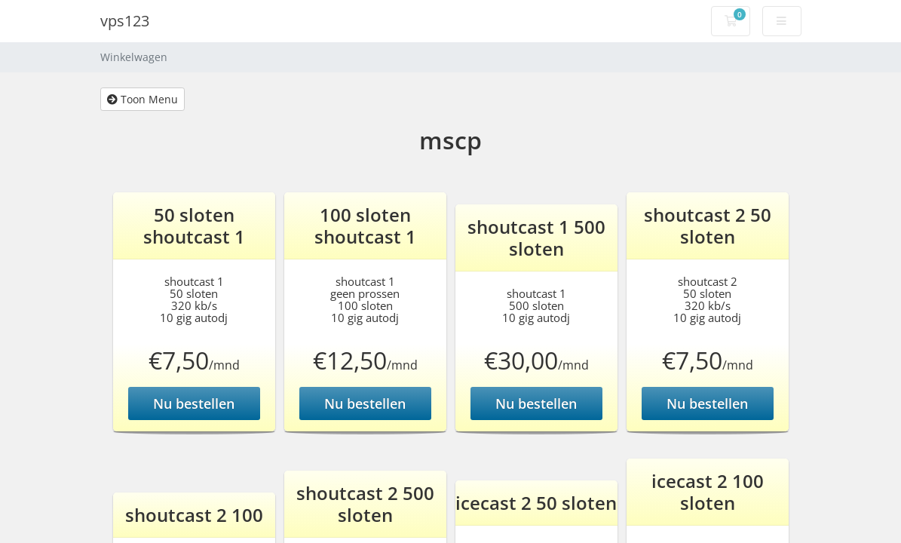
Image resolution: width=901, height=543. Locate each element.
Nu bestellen (193, 403)
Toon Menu (142, 99)
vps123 (124, 21)
